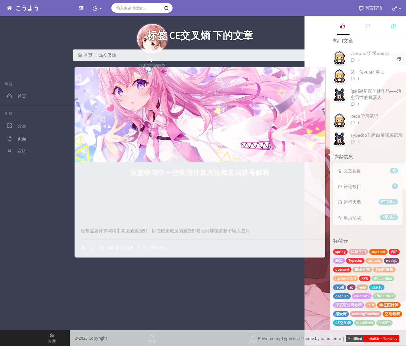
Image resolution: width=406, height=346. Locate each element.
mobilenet (364, 322)
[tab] (342, 25)
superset (378, 251)
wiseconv (361, 296)
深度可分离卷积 (348, 305)
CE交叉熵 (343, 322)
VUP (394, 251)
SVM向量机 (384, 269)
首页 (85, 55)
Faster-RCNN (345, 278)
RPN (364, 278)
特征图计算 (388, 305)
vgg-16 (376, 287)
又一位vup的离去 (367, 72)
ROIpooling (383, 278)
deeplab (342, 296)
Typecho (355, 260)
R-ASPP (384, 322)
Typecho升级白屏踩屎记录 (376, 135)
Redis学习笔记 (364, 116)
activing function (365, 313)
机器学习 (358, 251)
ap (351, 287)
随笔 (339, 260)
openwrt (342, 269)
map (362, 287)
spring (340, 251)
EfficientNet (384, 296)
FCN (370, 305)
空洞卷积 (392, 313)
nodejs (391, 260)
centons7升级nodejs (370, 53)
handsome (331, 338)
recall (339, 287)
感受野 (341, 313)
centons (374, 260)
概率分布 (362, 269)
